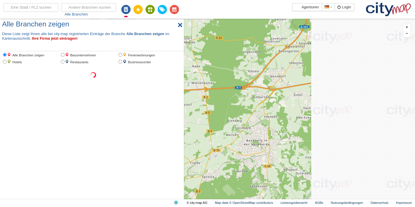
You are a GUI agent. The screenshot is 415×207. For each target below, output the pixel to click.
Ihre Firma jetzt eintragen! (55, 38)
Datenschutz (379, 202)
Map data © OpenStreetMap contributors (244, 202)
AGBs (319, 202)
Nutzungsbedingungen (347, 202)
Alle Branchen (76, 14)
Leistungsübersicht (293, 202)
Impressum (404, 202)
